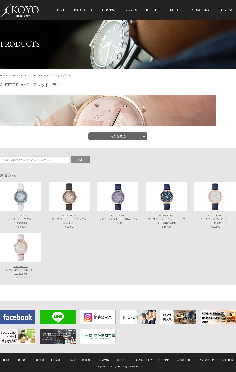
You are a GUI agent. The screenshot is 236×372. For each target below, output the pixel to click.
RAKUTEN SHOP (184, 360)
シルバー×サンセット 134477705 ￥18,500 (118, 219)
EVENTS (130, 9)
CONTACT (227, 9)
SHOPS (108, 9)
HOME (59, 9)
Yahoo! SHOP (207, 360)
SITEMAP (164, 360)
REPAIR (152, 9)
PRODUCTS (83, 9)
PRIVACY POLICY (143, 360)
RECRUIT (175, 9)
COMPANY (201, 9)
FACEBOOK (227, 360)
